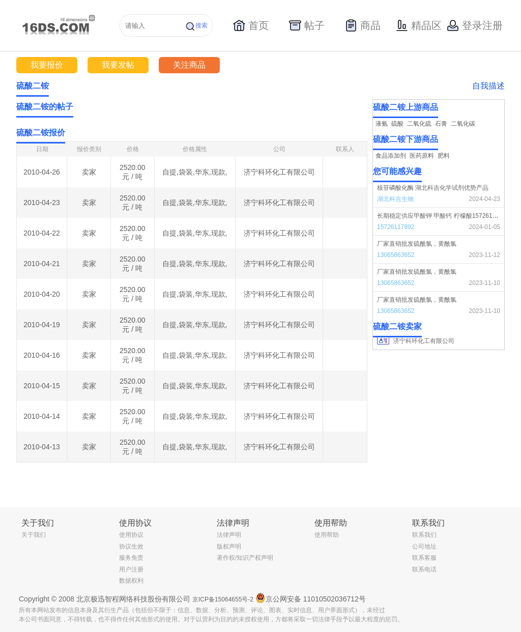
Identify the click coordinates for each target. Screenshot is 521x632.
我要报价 (47, 65)
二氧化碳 (463, 123)
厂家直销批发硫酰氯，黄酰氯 (416, 243)
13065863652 (395, 254)
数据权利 (131, 580)
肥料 (444, 155)
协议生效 (131, 546)
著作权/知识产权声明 (245, 557)
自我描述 (488, 85)
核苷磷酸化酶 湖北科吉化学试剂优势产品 (432, 187)
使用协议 (131, 534)
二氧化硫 (419, 123)
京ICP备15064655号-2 (222, 599)
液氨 (381, 123)
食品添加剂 (390, 155)
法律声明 (229, 534)
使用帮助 (326, 534)
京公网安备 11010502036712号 (310, 598)
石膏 (441, 123)
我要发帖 (118, 65)
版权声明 (229, 546)
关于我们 (33, 534)
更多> (359, 106)
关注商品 (189, 65)
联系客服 (424, 557)
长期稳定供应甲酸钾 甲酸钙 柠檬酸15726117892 (443, 215)
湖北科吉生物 (395, 199)
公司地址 (424, 546)
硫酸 (397, 123)
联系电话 (424, 569)
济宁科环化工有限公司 (279, 172)
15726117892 (395, 227)
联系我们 (424, 534)
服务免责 (131, 557)
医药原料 (422, 155)
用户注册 (131, 569)
